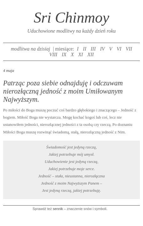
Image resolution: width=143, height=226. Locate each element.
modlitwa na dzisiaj (30, 48)
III (93, 48)
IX (64, 54)
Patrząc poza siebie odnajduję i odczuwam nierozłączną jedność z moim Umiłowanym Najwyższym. (63, 91)
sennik (58, 209)
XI (80, 54)
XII (90, 54)
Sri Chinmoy (71, 17)
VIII (53, 54)
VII (129, 48)
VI (119, 48)
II (84, 48)
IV (102, 48)
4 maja (8, 70)
